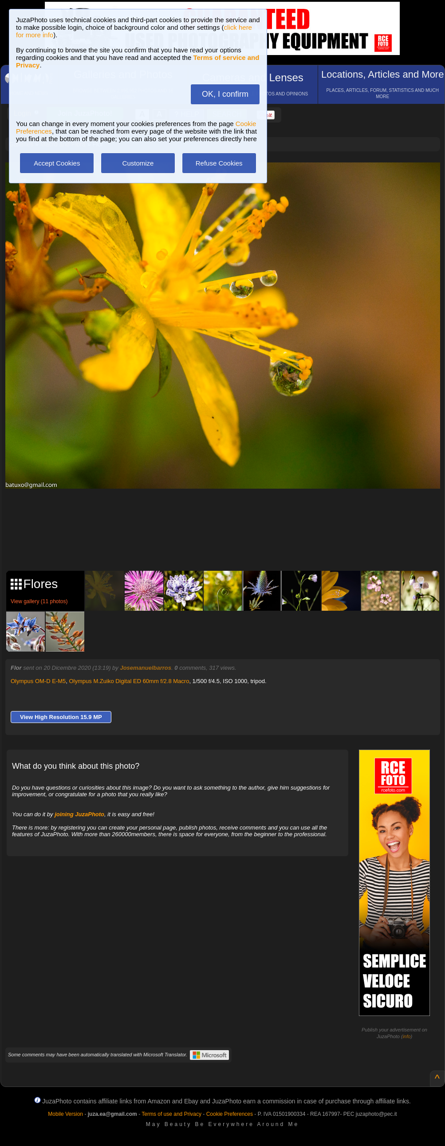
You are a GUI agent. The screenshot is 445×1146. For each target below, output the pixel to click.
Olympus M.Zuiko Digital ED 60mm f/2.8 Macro (129, 681)
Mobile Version (65, 1114)
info (407, 1036)
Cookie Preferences (229, 1114)
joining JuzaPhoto (79, 814)
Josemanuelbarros (145, 667)
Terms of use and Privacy (171, 1114)
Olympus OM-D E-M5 (38, 681)
